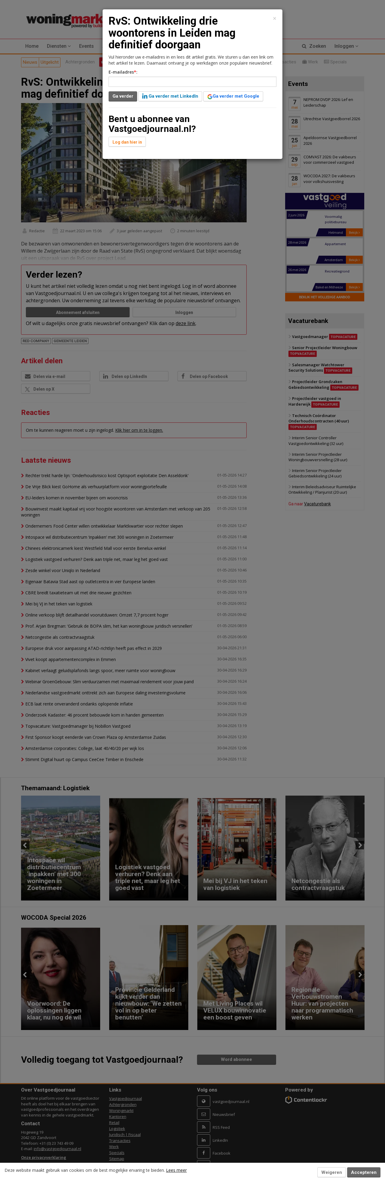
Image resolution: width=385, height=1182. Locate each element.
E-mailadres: (123, 72)
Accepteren (364, 1172)
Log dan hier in (127, 142)
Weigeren (331, 1172)
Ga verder (122, 96)
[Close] (274, 18)
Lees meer (176, 1170)
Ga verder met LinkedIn (170, 96)
